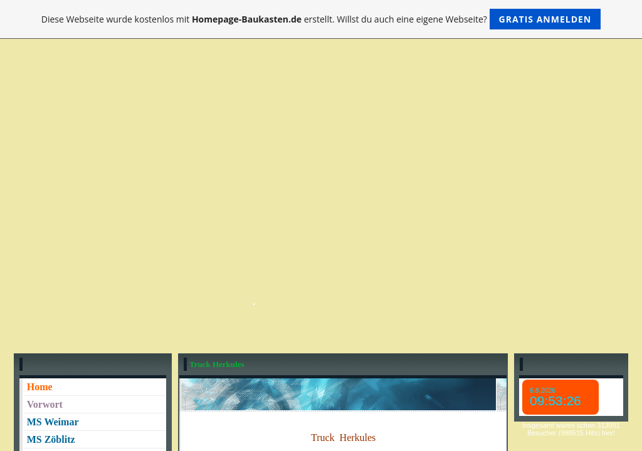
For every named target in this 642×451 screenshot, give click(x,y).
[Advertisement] (321, 154)
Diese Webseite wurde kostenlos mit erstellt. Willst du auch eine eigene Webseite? (321, 19)
